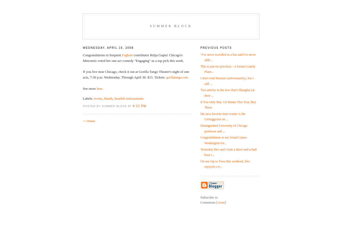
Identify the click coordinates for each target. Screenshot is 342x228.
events (98, 98)
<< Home (89, 121)
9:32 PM (139, 106)
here (99, 89)
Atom (221, 202)
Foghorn (127, 55)
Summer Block (171, 26)
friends (108, 98)
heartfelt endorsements (129, 98)
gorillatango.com (177, 77)
